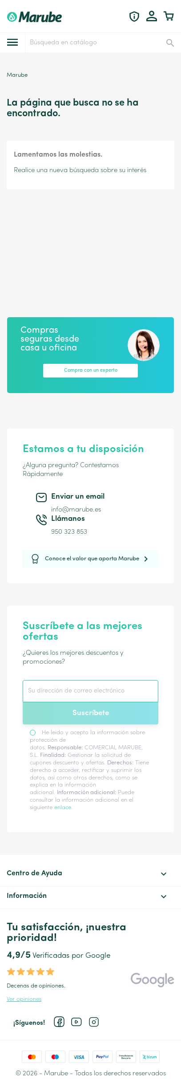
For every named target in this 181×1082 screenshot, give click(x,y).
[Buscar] (102, 42)
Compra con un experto (90, 370)
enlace (62, 808)
